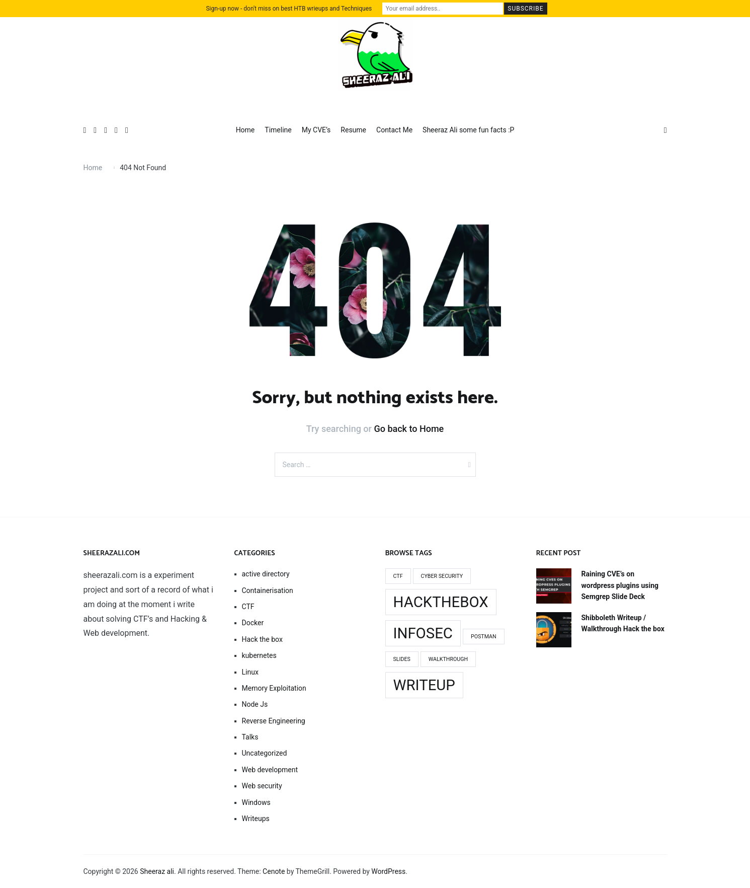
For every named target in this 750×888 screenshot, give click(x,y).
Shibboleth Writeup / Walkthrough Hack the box (622, 623)
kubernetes (259, 655)
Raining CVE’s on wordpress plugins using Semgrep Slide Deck (620, 585)
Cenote (274, 871)
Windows (256, 802)
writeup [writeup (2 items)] (424, 685)
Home (245, 130)
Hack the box (262, 639)
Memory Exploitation (274, 688)
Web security (262, 786)
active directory (266, 574)
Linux (250, 672)
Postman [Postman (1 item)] (483, 636)
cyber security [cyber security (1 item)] (442, 576)
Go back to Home (409, 428)
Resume (353, 130)
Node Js (255, 704)
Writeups (256, 819)
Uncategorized (264, 753)
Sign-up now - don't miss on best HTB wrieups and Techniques (289, 8)
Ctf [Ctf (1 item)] (398, 576)
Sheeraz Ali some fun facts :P (468, 130)
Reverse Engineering (273, 721)
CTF (248, 607)
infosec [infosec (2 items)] (423, 633)
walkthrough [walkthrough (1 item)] (448, 659)
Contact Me (394, 130)
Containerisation (267, 590)
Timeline (278, 130)
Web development (270, 770)
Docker (253, 623)
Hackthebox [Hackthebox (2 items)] (440, 602)
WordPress (388, 871)
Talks (250, 737)
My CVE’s (316, 130)
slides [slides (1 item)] (401, 659)
